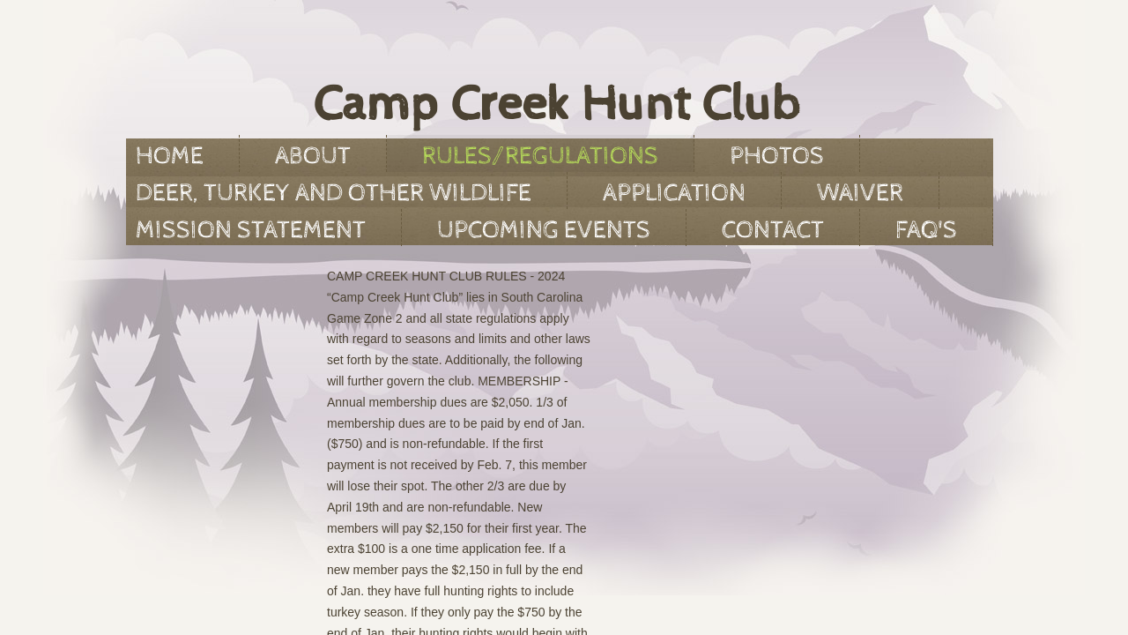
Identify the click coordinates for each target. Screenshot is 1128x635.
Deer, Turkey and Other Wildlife (333, 193)
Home (170, 156)
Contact (773, 230)
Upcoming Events (543, 230)
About (313, 156)
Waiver (860, 193)
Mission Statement (251, 230)
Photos (777, 156)
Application (674, 193)
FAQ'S (926, 230)
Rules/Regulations (540, 156)
